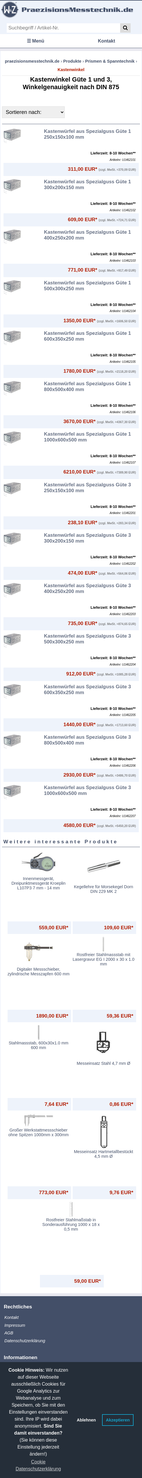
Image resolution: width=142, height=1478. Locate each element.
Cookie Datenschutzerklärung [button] (38, 1465)
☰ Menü (35, 40)
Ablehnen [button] (86, 1420)
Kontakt (106, 40)
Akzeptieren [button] (118, 1420)
